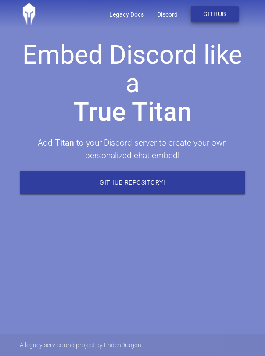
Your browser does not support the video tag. (132, 269)
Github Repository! (132, 182)
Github (214, 14)
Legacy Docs (126, 14)
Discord (167, 14)
